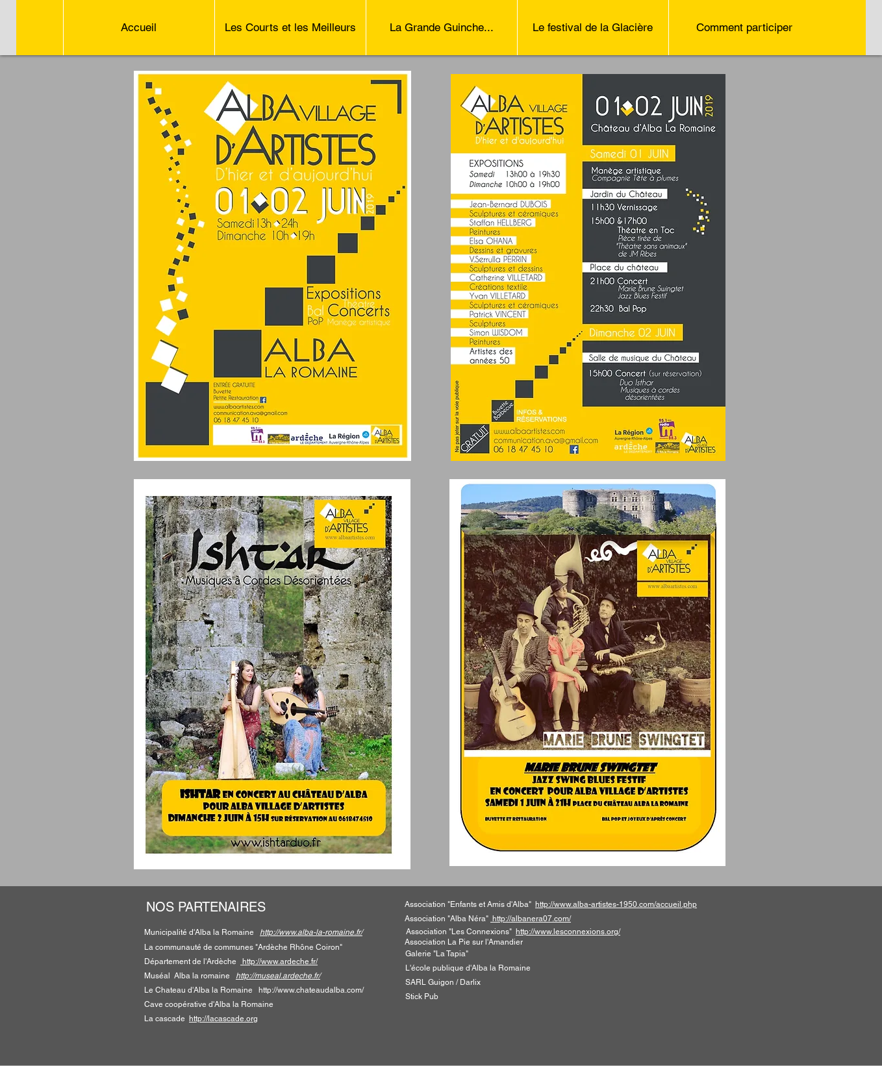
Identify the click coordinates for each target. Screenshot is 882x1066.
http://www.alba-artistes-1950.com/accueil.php (616, 904)
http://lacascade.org (223, 1018)
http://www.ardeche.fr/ (280, 961)
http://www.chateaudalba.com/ (311, 990)
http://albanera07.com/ (530, 918)
